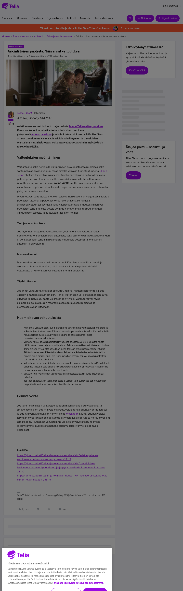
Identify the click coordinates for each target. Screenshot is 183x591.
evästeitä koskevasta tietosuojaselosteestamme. (79, 589)
